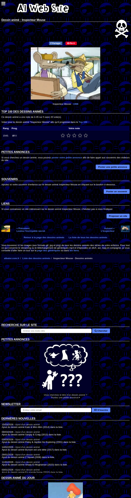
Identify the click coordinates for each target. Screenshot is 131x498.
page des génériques (48, 250)
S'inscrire (101, 410)
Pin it (71, 43)
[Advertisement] (65, 295)
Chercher (101, 331)
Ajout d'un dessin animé (27, 424)
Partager (55, 43)
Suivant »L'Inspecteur (107, 229)
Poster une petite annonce (112, 167)
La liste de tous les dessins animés (88, 237)
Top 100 (83, 122)
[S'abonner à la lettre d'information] (56, 410)
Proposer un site (118, 216)
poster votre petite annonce (67, 157)
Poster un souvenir (116, 191)
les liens (74, 250)
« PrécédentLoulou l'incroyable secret (31, 229)
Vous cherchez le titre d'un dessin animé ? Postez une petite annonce (65, 370)
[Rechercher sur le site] (56, 331)
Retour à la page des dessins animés (44, 237)
